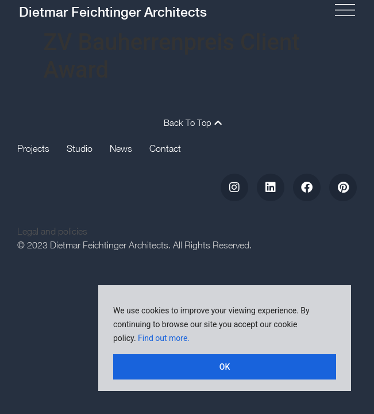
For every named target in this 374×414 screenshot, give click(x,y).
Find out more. (164, 338)
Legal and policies (52, 231)
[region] (224, 338)
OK (224, 366)
